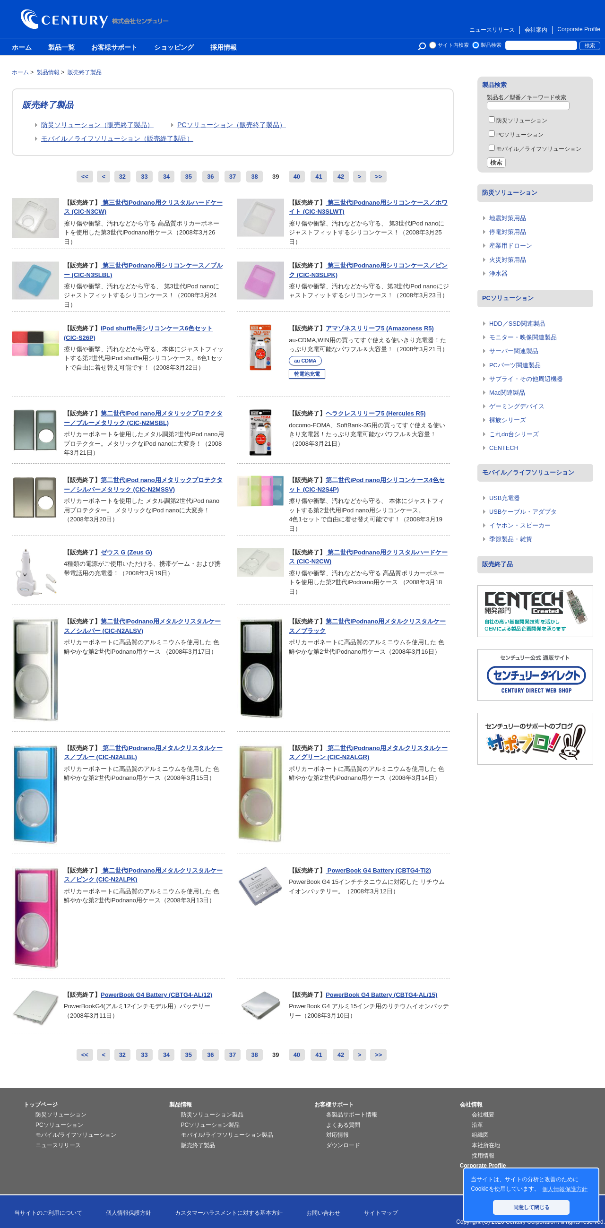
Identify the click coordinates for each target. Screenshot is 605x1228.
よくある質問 (343, 1125)
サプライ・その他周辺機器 (526, 378)
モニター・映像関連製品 (523, 337)
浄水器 (498, 273)
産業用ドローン (510, 245)
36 (210, 176)
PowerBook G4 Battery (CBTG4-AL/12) (156, 994)
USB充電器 (504, 498)
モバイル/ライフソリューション (75, 1135)
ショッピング (174, 47)
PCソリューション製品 (210, 1125)
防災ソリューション (518, 120)
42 (340, 176)
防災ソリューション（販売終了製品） (97, 125)
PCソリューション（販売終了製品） (231, 125)
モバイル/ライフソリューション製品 (227, 1135)
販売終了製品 (198, 1145)
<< (84, 176)
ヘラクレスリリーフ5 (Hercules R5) (375, 413)
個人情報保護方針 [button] (565, 1189)
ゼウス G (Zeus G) (126, 552)
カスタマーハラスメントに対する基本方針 (229, 1213)
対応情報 (337, 1135)
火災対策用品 (507, 259)
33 (144, 176)
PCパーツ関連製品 (515, 365)
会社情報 (471, 1104)
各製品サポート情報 (351, 1114)
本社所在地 (486, 1145)
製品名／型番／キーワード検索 (526, 97)
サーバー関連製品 (513, 351)
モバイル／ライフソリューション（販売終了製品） (117, 138)
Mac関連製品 (507, 392)
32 (122, 176)
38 (254, 176)
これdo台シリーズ (514, 434)
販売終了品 (497, 564)
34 (166, 176)
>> (378, 176)
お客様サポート (114, 47)
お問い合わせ (323, 1213)
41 (318, 176)
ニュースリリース (492, 29)
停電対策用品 (507, 231)
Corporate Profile (578, 29)
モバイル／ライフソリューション (535, 149)
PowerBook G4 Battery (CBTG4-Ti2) (378, 870)
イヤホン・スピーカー (520, 525)
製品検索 (491, 45)
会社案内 (536, 29)
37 (232, 176)
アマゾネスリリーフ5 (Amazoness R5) (380, 328)
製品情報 (180, 1104)
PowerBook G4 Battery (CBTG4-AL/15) (381, 994)
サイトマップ (381, 1213)
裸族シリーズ (507, 420)
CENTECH (504, 447)
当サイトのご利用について (48, 1213)
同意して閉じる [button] (531, 1207)
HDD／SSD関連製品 (517, 323)
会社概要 (483, 1114)
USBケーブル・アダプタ (523, 511)
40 (297, 176)
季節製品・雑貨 (510, 539)
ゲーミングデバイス (516, 406)
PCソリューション (516, 135)
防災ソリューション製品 (212, 1114)
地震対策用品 (507, 218)
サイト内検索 (453, 45)
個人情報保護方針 (128, 1213)
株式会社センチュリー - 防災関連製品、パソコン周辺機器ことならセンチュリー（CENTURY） (96, 19)
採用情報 (223, 47)
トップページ (41, 1104)
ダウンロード (343, 1145)
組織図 (480, 1135)
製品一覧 (61, 47)
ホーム (22, 47)
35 (188, 176)
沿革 (477, 1125)
